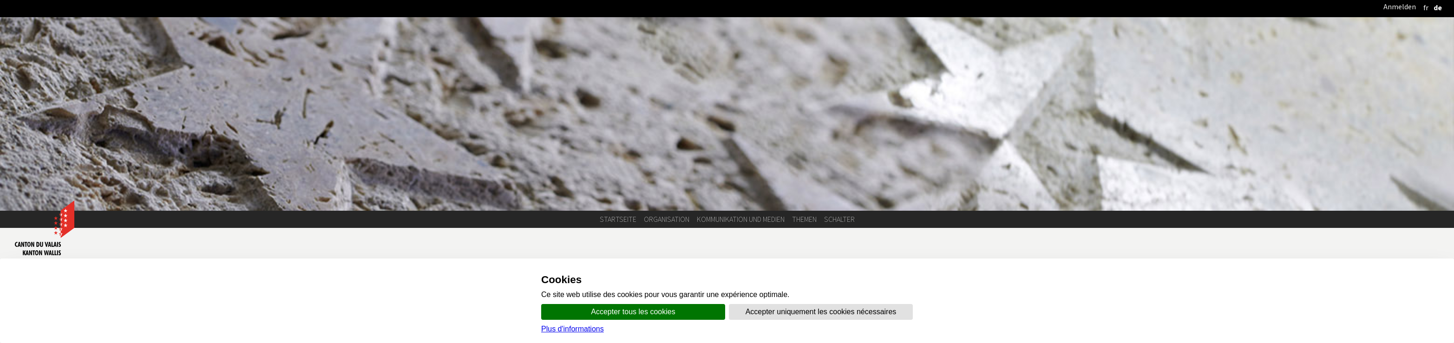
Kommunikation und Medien (741, 219)
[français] (1425, 8)
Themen (804, 219)
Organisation (666, 219)
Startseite (618, 219)
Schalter (839, 219)
